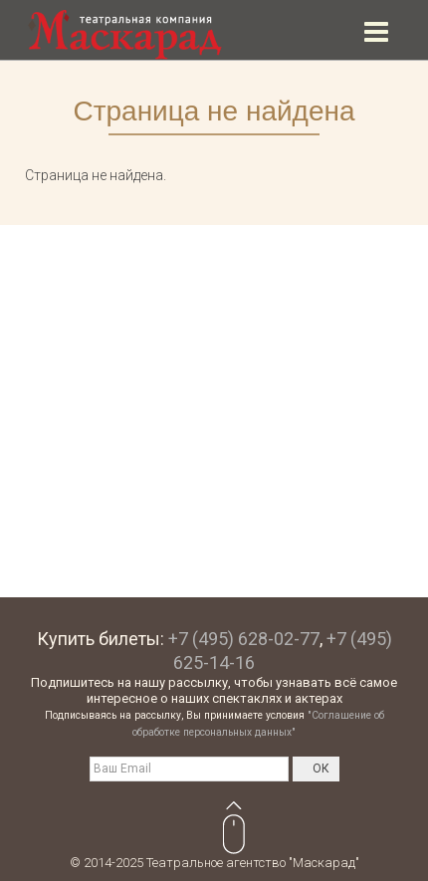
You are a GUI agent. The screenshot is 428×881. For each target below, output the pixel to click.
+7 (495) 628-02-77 (244, 638)
